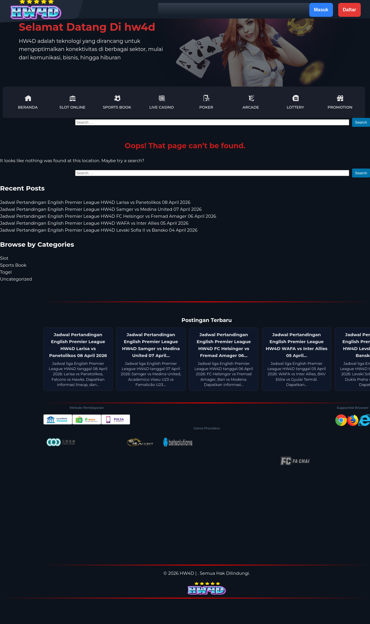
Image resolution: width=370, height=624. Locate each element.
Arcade (251, 102)
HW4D (187, 573)
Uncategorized (16, 279)
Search (361, 122)
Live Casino (161, 102)
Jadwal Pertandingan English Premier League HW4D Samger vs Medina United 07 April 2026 (101, 209)
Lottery (295, 102)
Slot (4, 258)
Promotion (340, 102)
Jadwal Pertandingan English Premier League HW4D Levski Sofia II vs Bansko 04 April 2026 (98, 230)
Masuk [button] (321, 9)
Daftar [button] (349, 9)
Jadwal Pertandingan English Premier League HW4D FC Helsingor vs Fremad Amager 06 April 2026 (108, 216)
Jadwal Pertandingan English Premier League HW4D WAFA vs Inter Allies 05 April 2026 (94, 223)
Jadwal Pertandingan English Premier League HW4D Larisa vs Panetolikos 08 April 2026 (95, 202)
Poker (206, 102)
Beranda (28, 102)
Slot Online (72, 102)
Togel (6, 272)
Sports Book (117, 102)
